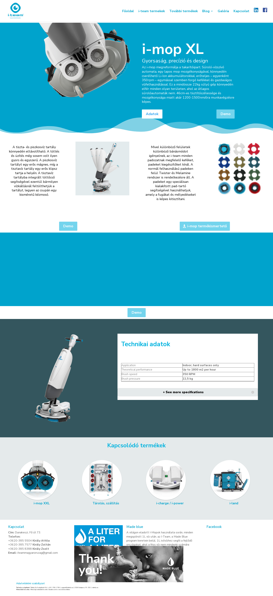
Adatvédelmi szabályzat (30, 583)
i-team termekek (151, 13)
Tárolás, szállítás (106, 503)
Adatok (152, 113)
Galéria (223, 13)
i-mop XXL (42, 503)
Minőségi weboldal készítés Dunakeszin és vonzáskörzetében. (43, 590)
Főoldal (128, 13)
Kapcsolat (241, 13)
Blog (206, 13)
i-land (234, 503)
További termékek (183, 13)
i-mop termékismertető (207, 226)
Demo (225, 113)
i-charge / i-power (170, 503)
